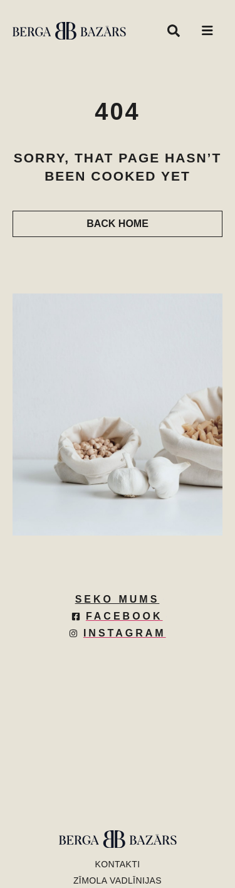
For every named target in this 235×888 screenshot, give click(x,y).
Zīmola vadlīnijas (117, 880)
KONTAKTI (117, 864)
